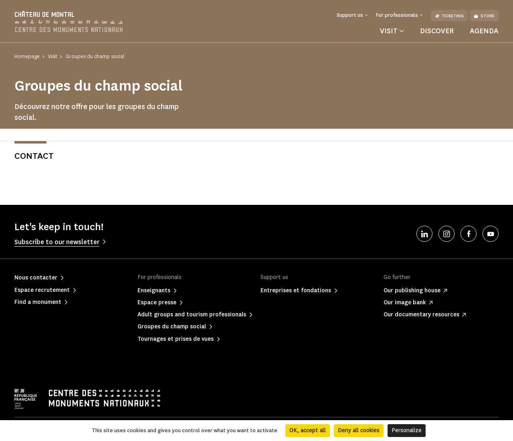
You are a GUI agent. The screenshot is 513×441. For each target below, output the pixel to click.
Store (484, 16)
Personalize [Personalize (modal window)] (407, 430)
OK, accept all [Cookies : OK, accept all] (307, 430)
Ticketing (449, 16)
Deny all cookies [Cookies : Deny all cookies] (359, 430)
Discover (437, 31)
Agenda (484, 31)
